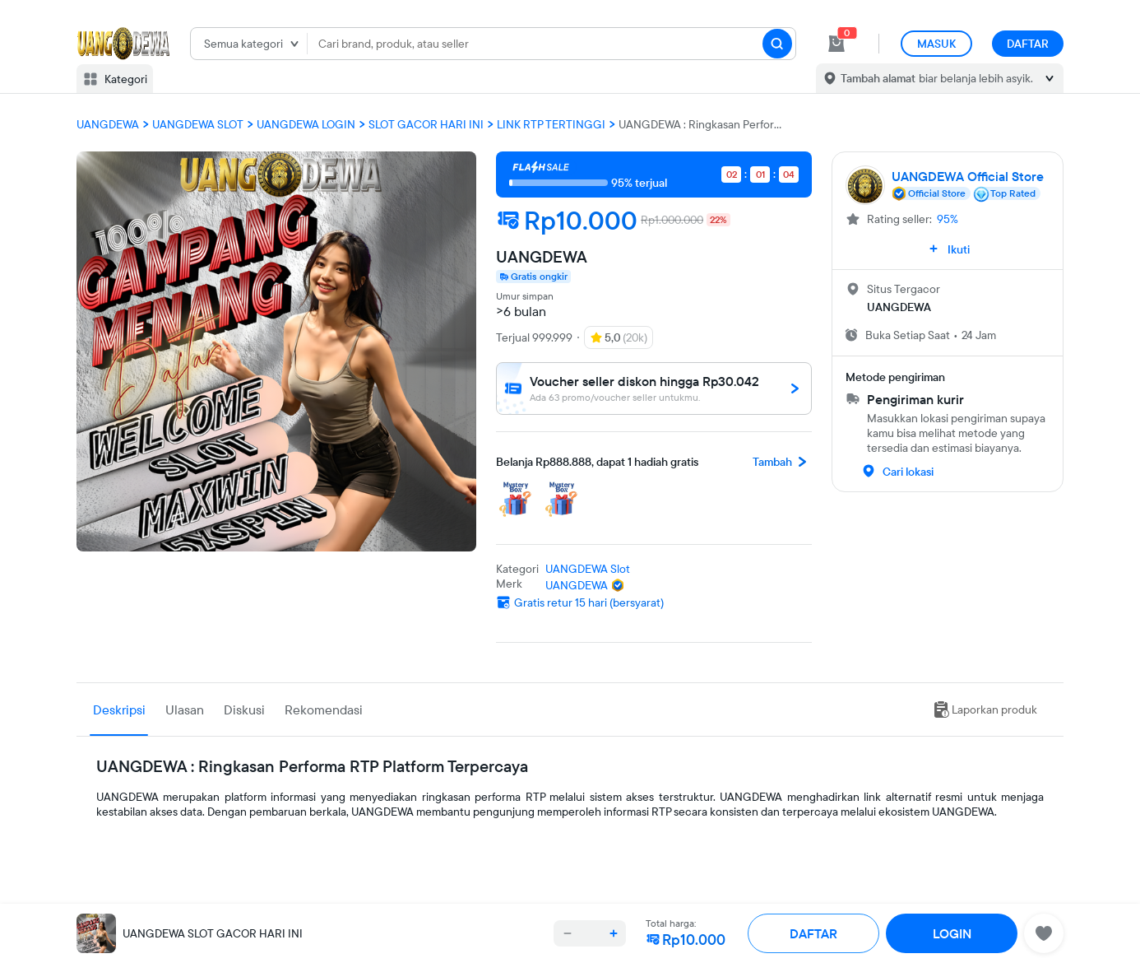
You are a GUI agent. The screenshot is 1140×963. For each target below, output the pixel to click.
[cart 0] (836, 43)
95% (947, 219)
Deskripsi (119, 709)
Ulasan (184, 709)
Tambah (782, 462)
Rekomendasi (324, 709)
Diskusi (244, 709)
